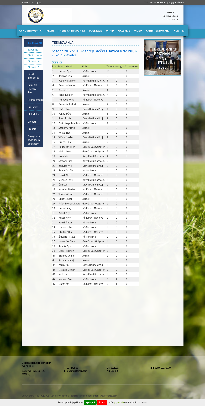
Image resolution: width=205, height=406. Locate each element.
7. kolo (57, 55)
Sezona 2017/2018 (66, 51)
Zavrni (102, 402)
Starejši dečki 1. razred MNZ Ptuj (108, 51)
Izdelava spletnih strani (87, 395)
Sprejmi (90, 402)
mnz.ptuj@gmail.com (173, 2)
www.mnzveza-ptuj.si (32, 2)
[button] (146, 57)
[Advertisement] (96, 314)
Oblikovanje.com (108, 395)
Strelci (70, 55)
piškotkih (119, 402)
